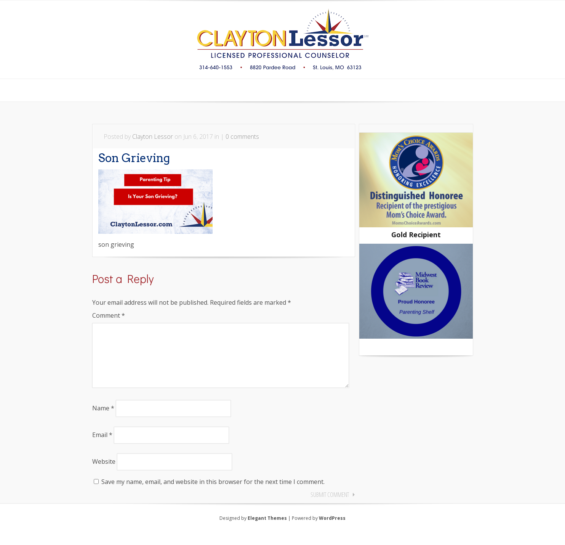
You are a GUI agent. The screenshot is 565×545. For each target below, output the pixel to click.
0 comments (242, 136)
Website (103, 473)
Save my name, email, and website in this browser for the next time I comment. (213, 494)
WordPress (332, 530)
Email (102, 447)
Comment (108, 315)
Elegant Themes (267, 530)
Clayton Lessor (152, 136)
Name (103, 420)
